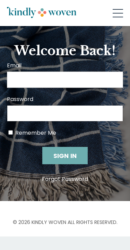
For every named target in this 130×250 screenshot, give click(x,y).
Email (14, 65)
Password (20, 99)
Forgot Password (65, 179)
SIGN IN (65, 155)
